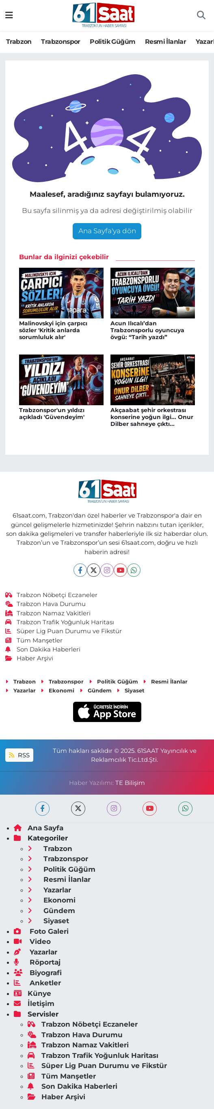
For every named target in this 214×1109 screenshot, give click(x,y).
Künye (32, 993)
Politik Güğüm (112, 41)
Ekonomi (57, 690)
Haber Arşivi (29, 658)
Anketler (37, 983)
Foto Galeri (41, 931)
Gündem (96, 690)
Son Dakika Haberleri (43, 649)
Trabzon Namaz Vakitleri (48, 613)
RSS (19, 755)
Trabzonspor (60, 41)
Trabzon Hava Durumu (45, 604)
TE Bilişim (130, 783)
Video (32, 941)
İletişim (34, 1003)
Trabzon (19, 41)
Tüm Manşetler (34, 640)
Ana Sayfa (38, 828)
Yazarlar (20, 690)
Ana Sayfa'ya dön (107, 231)
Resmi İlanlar (165, 41)
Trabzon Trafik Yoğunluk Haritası (60, 622)
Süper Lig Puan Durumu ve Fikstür (63, 631)
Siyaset (131, 690)
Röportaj (37, 962)
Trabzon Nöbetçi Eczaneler (51, 595)
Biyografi (38, 973)
